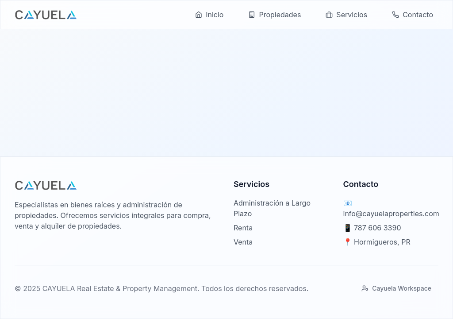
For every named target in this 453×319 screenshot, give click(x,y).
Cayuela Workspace (396, 288)
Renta (243, 227)
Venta (243, 241)
